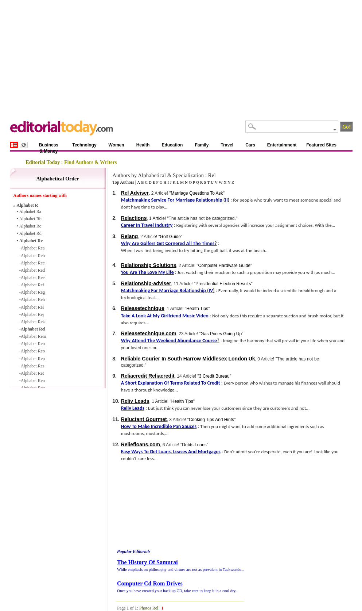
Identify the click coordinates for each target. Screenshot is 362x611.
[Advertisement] (181, 55)
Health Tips (197, 308)
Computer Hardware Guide (224, 265)
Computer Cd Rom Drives (150, 583)
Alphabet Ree (33, 277)
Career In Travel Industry (147, 225)
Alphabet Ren (33, 343)
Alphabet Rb (30, 218)
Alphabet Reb (33, 255)
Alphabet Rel (33, 329)
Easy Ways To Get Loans (146, 451)
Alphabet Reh (33, 299)
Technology (84, 145)
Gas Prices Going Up (221, 333)
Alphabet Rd (30, 233)
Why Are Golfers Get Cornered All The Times (167, 243)
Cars (250, 145)
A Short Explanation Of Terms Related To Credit (170, 383)
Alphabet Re (31, 240)
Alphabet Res (32, 365)
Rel (212, 175)
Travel (227, 145)
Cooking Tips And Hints (211, 419)
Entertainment (282, 145)
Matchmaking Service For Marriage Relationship (171, 200)
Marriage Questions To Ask (197, 193)
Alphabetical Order (57, 179)
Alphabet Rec (33, 263)
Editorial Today (43, 162)
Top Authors (123, 182)
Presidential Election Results (223, 283)
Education (172, 145)
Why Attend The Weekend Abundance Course (169, 340)
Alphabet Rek (33, 321)
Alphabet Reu (33, 380)
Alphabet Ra (30, 211)
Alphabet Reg (33, 292)
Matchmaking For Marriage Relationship (163, 290)
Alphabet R (27, 205)
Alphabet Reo (33, 351)
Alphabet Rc (30, 226)
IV (211, 290)
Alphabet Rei (32, 307)
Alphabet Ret (32, 373)
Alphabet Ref (32, 284)
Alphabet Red (33, 270)
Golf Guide (170, 236)
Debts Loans (194, 444)
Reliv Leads (132, 408)
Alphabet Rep (33, 358)
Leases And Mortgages (197, 451)
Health (143, 145)
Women (116, 145)
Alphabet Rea (33, 248)
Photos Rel (148, 608)
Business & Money (48, 146)
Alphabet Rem (33, 336)
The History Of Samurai (147, 562)
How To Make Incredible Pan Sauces (158, 426)
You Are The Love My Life (147, 272)
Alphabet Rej (32, 314)
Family (202, 145)
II (226, 200)
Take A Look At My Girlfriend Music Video (165, 316)
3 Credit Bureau (214, 376)
